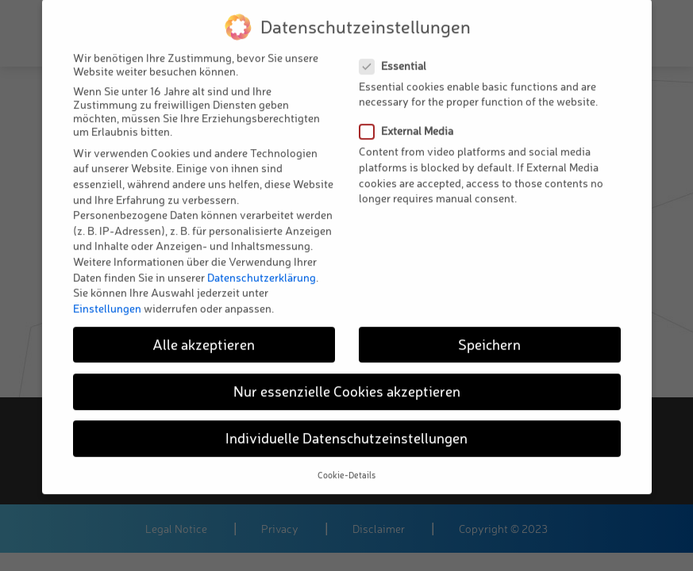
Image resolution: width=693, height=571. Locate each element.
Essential (398, 49)
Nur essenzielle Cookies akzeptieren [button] (346, 375)
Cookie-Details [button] (346, 459)
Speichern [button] (489, 327)
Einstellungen (107, 291)
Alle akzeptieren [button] (203, 327)
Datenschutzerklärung (261, 260)
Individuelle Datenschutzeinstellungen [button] (346, 422)
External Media (411, 114)
